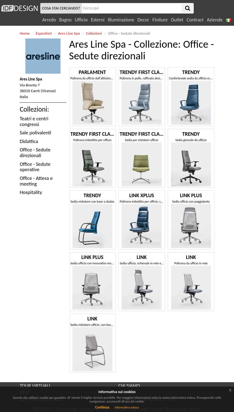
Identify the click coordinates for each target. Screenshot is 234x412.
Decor (143, 20)
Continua (102, 407)
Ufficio (81, 20)
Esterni (97, 20)
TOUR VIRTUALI (35, 386)
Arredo (49, 20)
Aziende (214, 20)
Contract (195, 20)
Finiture (160, 20)
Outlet (177, 20)
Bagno (65, 20)
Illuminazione (121, 20)
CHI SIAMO (129, 386)
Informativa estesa (127, 407)
